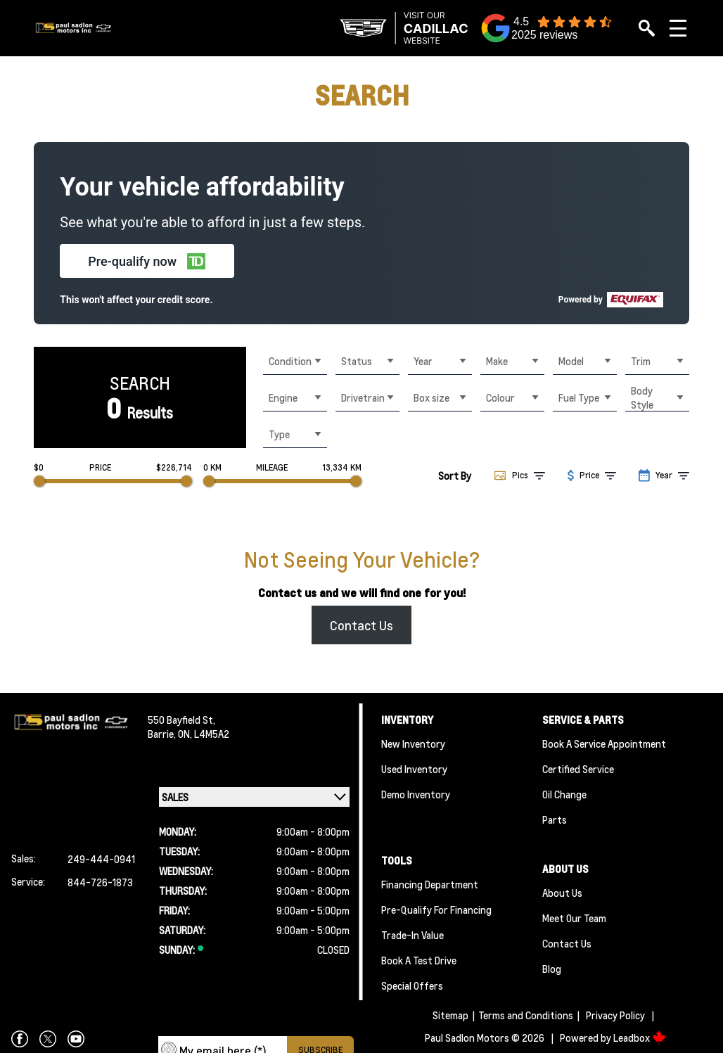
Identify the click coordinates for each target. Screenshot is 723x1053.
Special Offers (412, 985)
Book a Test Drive (418, 960)
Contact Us (361, 625)
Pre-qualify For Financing (436, 909)
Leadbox (639, 1037)
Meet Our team (574, 918)
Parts (554, 819)
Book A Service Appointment (604, 743)
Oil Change (564, 794)
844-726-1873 (100, 882)
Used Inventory (414, 768)
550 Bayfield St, (181, 719)
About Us (562, 892)
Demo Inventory (415, 794)
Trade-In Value (412, 934)
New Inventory (413, 743)
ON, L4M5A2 (203, 733)
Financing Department (429, 884)
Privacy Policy (615, 1015)
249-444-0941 (101, 859)
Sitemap (450, 1015)
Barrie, (163, 733)
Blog (551, 968)
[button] (147, 261)
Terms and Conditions (525, 1015)
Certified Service (578, 768)
